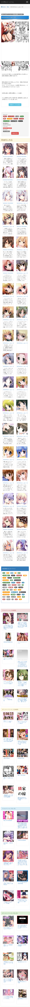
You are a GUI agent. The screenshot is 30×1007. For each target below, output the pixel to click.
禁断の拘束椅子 (7, 758)
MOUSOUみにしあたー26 (22, 296)
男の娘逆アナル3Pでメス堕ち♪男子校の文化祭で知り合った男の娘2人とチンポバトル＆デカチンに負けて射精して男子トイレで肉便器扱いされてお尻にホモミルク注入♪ (22, 863)
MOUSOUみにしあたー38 (8, 506)
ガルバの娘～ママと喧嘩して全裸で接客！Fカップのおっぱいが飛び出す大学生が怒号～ (8, 740)
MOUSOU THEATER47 (22, 529)
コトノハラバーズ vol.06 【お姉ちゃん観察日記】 (8, 883)
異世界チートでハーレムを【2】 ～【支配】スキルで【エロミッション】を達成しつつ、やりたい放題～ (22, 683)
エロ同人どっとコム (7, 2)
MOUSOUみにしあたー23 (8, 343)
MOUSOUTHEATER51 (21, 156)
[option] (15, 32)
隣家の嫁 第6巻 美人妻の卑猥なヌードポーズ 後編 (22, 798)
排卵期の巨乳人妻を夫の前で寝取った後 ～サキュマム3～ (8, 863)
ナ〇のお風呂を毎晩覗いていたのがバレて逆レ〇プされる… (8, 997)
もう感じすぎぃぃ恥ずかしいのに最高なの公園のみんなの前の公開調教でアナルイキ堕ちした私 (8, 627)
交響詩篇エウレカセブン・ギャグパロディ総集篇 (8, 962)
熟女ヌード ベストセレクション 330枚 (8, 721)
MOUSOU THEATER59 (22, 179)
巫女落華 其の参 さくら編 (22, 982)
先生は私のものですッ (22, 961)
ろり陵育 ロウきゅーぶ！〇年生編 (8, 903)
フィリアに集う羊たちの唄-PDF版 (22, 883)
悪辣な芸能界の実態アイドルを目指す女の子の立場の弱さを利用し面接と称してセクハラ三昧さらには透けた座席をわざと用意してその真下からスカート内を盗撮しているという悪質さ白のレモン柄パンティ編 (22, 828)
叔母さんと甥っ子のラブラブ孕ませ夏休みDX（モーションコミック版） (22, 743)
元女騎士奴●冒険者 (22, 840)
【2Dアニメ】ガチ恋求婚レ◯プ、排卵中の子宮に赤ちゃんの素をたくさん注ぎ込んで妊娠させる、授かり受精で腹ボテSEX (22, 625)
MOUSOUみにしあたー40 (8, 226)
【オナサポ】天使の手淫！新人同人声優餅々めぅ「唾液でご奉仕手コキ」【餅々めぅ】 (22, 700)
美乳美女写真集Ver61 (8, 642)
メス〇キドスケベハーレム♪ (22, 643)
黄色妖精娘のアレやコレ (22, 999)
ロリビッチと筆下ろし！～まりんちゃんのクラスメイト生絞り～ (8, 682)
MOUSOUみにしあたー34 (22, 552)
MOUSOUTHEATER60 (8, 156)
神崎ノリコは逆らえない (8, 778)
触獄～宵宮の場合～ (22, 775)
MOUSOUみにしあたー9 (8, 483)
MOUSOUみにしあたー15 (22, 413)
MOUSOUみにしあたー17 (22, 389)
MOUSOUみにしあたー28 (22, 273)
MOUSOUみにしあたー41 (22, 203)
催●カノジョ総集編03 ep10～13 (8, 945)
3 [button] (16, 71)
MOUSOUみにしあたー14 (8, 436)
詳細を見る (15, 133)
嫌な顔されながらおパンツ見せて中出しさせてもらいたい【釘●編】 (22, 901)
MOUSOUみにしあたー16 (8, 413)
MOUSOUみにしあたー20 (22, 366)
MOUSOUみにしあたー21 (8, 366)
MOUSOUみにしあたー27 (8, 296)
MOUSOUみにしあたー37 (22, 249)
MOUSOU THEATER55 (8, 203)
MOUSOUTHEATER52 (8, 179)
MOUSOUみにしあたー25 (8, 319)
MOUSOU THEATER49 (8, 249)
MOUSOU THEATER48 (8, 529)
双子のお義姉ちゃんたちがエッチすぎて (8, 928)
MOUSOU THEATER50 (22, 226)
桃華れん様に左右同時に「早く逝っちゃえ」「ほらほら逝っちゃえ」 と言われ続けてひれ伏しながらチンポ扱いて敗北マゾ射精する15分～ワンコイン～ (22, 665)
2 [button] (14, 71)
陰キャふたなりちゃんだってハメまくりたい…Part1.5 (22, 722)
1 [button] (11, 71)
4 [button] (18, 71)
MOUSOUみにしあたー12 (8, 459)
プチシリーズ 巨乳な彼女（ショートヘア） (8, 659)
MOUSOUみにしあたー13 (22, 436)
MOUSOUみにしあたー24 (22, 319)
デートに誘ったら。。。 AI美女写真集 (8, 699)
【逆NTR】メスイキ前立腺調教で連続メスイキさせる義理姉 (8, 796)
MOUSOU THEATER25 (8, 273)
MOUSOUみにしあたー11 (22, 459)
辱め (8, 7)
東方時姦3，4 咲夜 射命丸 (8, 843)
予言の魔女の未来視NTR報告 (22, 945)
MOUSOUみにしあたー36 (8, 552)
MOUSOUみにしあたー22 (22, 343)
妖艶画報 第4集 (21, 758)
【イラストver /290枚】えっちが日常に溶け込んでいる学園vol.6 (8, 980)
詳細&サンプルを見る (15, 104)
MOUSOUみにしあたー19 (8, 389)
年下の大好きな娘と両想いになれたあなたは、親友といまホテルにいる (22, 927)
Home (3, 7)
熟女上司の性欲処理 (8, 820)
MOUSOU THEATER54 (22, 506)
